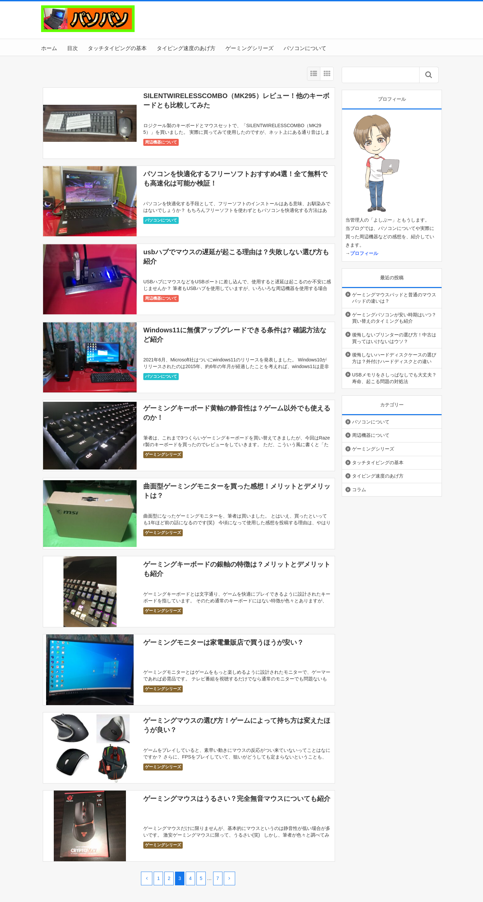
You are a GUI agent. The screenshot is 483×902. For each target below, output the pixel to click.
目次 (72, 48)
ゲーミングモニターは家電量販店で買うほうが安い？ (223, 642)
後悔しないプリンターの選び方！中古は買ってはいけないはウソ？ (394, 338)
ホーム (49, 48)
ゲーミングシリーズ (249, 48)
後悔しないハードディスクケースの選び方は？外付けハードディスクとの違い (394, 358)
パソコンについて (305, 48)
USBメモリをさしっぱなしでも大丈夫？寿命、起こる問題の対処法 (394, 378)
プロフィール (364, 253)
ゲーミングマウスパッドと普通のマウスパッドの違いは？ (394, 298)
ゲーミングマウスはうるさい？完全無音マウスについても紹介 (236, 798)
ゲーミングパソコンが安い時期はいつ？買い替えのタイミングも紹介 (394, 318)
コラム (359, 489)
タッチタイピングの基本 (117, 48)
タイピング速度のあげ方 (186, 48)
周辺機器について (161, 142)
